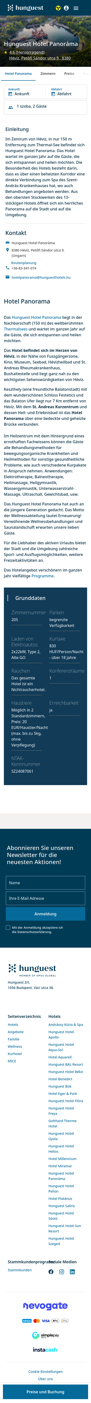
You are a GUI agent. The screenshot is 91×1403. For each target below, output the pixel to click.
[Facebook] (51, 1271)
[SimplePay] (45, 1335)
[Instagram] (61, 1271)
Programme (43, 576)
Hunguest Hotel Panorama (36, 317)
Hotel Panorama (18, 73)
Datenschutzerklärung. (34, 932)
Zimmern (48, 73)
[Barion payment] (45, 1321)
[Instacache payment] (45, 1350)
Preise (69, 73)
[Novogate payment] (45, 1306)
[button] (76, 8)
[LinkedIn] (72, 1271)
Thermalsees (16, 329)
